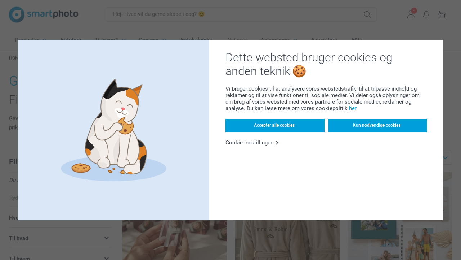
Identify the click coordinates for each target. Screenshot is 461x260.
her (352, 108)
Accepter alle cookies (274, 125)
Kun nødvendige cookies (376, 125)
